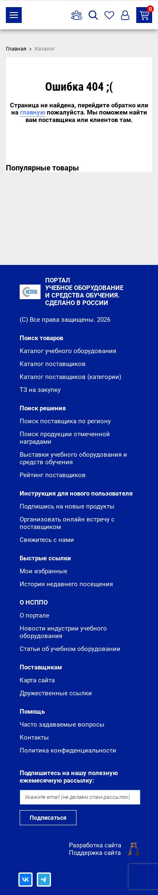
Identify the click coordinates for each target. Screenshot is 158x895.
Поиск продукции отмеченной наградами (65, 437)
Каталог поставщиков (53, 364)
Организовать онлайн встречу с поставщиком (67, 523)
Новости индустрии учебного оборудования (63, 632)
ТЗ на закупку (146, 13)
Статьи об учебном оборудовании (70, 649)
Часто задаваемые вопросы (62, 724)
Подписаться (48, 817)
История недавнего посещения (66, 584)
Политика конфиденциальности (68, 750)
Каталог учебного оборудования (68, 351)
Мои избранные (43, 571)
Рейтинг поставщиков (53, 475)
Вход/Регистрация (125, 15)
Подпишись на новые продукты (67, 506)
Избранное (109, 15)
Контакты (34, 737)
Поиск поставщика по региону (65, 421)
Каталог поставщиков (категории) (70, 377)
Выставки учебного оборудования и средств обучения (73, 458)
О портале (34, 615)
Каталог (14, 15)
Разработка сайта (95, 845)
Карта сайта (37, 680)
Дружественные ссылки (56, 693)
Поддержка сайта (95, 853)
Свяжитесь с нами (47, 540)
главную (32, 112)
